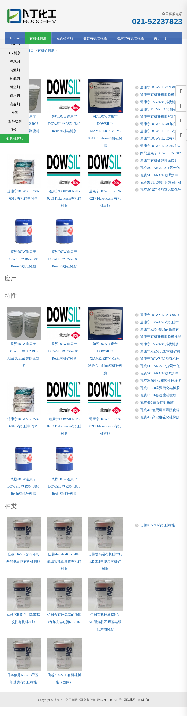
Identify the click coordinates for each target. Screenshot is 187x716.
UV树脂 (15, 53)
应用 (11, 278)
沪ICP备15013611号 (109, 700)
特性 (11, 295)
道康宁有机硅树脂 (130, 38)
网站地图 (130, 700)
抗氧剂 (15, 78)
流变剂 (15, 104)
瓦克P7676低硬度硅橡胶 (158, 395)
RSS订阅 (143, 700)
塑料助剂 (15, 121)
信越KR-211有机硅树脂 (157, 525)
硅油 (14, 130)
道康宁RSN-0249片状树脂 (159, 102)
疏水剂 (15, 96)
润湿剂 (15, 70)
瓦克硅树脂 (64, 38)
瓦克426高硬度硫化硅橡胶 (159, 417)
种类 (11, 506)
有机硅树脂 (38, 38)
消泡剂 (15, 61)
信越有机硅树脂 (95, 38)
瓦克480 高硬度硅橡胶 (157, 402)
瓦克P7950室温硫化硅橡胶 (160, 388)
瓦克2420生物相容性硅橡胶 (160, 381)
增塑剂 (15, 87)
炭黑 (14, 113)
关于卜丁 (160, 38)
